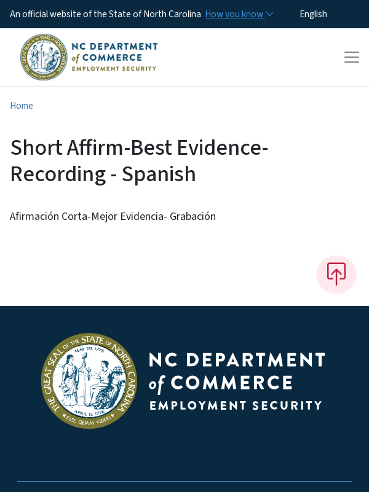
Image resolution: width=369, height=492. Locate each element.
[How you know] (238, 14)
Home (21, 105)
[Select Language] (332, 14)
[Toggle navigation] (352, 57)
